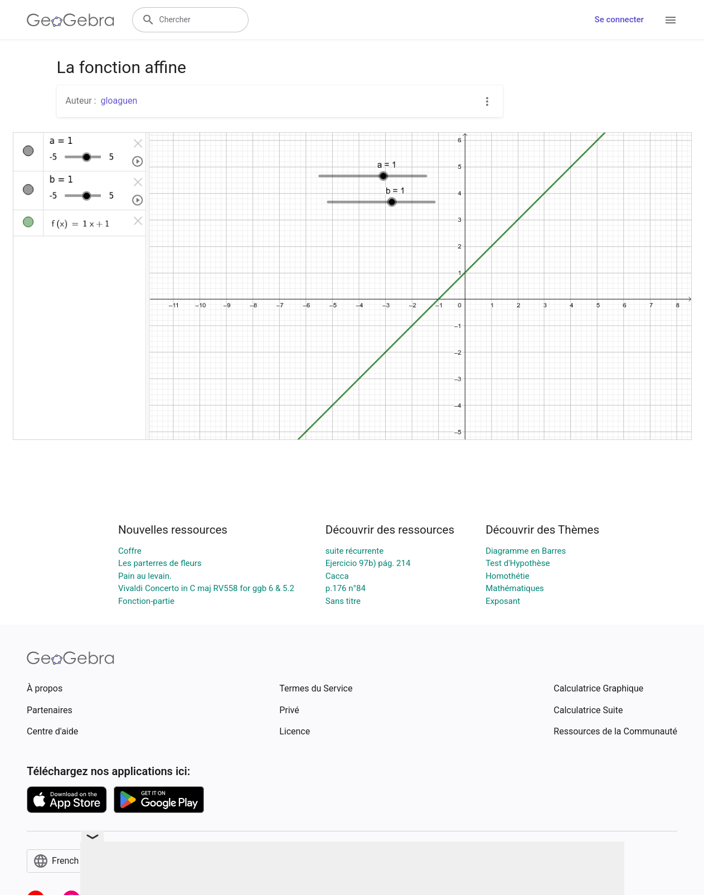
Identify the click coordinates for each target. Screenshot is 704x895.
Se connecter (619, 19)
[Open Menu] (670, 20)
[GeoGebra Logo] (70, 20)
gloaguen (118, 100)
